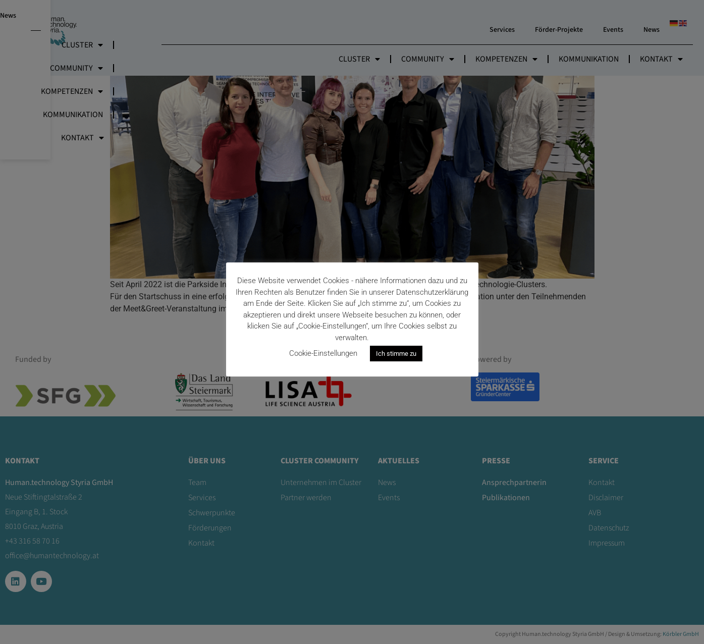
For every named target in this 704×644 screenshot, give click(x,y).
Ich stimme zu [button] (396, 353)
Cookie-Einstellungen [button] (323, 353)
